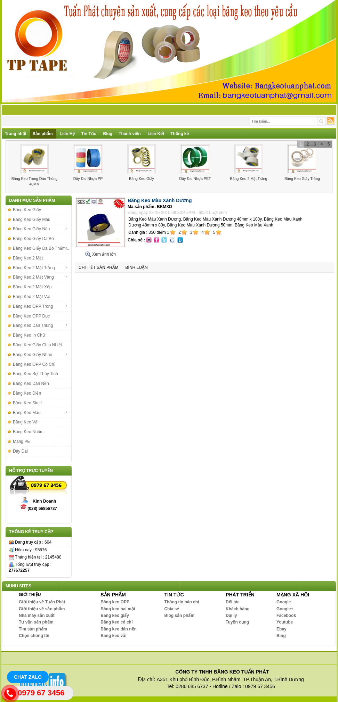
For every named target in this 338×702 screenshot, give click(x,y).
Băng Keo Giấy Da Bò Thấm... (41, 248)
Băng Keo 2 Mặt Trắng (248, 178)
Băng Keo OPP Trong (40, 306)
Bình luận (137, 267)
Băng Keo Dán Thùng (40, 325)
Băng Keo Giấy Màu (31, 219)
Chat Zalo (28, 677)
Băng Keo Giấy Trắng (302, 178)
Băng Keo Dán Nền (31, 383)
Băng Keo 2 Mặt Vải (31, 296)
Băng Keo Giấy (141, 178)
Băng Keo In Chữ (29, 335)
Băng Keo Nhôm (28, 431)
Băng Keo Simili (27, 402)
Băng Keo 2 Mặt (28, 258)
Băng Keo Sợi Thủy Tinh (35, 373)
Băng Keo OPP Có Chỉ (34, 364)
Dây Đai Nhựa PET (195, 178)
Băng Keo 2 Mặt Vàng (40, 277)
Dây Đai (20, 451)
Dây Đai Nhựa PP (88, 178)
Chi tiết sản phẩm (99, 267)
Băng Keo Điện (27, 393)
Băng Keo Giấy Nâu (40, 228)
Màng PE (21, 441)
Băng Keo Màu (40, 412)
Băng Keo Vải (26, 422)
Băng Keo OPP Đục (31, 316)
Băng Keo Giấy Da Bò (33, 238)
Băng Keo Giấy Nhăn (40, 354)
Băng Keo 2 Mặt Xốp (32, 286)
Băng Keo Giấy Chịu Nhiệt (37, 344)
